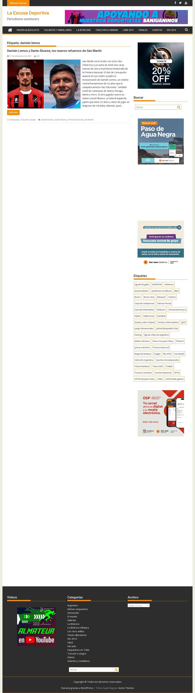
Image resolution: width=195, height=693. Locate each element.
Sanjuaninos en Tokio (78, 649)
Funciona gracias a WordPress (77, 687)
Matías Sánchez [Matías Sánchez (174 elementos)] (142, 341)
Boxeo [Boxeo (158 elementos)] (138, 297)
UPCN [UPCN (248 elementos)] (176, 372)
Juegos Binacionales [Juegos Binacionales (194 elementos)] (144, 328)
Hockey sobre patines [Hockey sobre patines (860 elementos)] (168, 322)
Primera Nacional (75, 119)
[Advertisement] (161, 191)
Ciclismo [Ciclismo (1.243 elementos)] (172, 297)
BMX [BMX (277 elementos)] (176, 290)
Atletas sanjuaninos (77, 609)
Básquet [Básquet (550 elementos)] (161, 297)
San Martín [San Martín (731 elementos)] (179, 353)
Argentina (72, 605)
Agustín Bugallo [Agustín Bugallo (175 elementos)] (142, 284)
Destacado (14, 119)
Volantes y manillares (58, 30)
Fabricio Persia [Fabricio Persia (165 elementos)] (164, 303)
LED (37, 56)
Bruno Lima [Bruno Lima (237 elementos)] (149, 297)
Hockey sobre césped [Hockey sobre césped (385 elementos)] (145, 322)
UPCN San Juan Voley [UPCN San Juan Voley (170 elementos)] (144, 379)
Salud (70, 642)
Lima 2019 (128, 30)
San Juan (71, 646)
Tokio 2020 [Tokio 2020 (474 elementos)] (158, 366)
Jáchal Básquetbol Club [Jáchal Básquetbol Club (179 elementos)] (167, 328)
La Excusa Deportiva (28, 13)
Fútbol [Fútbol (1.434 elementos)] (137, 316)
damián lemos (47, 119)
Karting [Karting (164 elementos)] (138, 334)
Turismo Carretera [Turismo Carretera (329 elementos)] (143, 372)
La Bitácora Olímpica (78, 627)
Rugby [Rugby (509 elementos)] (157, 353)
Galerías (71, 620)
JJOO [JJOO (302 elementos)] (184, 322)
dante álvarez (61, 119)
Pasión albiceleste (28, 30)
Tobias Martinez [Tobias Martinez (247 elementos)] (142, 366)
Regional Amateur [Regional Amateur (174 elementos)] (143, 353)
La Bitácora (83, 30)
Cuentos (157, 30)
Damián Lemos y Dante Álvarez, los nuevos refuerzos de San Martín (54, 51)
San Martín (88, 119)
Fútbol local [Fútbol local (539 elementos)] (148, 316)
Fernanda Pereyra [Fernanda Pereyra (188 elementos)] (177, 309)
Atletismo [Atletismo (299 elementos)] (169, 284)
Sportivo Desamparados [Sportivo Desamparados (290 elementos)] (167, 360)
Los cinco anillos (75, 631)
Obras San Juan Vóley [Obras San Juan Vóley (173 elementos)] (163, 341)
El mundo (72, 616)
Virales (142, 30)
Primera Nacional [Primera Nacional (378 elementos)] (161, 347)
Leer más (13, 112)
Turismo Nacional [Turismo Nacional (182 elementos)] (163, 372)
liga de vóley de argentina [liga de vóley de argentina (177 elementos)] (156, 334)
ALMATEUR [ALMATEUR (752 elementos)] (157, 284)
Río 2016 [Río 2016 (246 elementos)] (167, 353)
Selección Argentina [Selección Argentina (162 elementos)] (144, 360)
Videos (71, 657)
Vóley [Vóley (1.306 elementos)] (160, 379)
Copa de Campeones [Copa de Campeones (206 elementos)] (144, 303)
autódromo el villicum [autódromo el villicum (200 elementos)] (161, 290)
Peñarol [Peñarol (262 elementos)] (180, 341)
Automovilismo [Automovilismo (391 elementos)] (141, 290)
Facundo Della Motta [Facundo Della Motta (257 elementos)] (144, 309)
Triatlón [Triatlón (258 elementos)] (169, 366)
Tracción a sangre (106, 30)
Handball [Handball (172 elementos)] (161, 316)
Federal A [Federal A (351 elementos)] (161, 309)
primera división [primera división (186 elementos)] (142, 347)
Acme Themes (126, 687)
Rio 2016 (171, 30)
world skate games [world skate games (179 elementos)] (175, 379)
